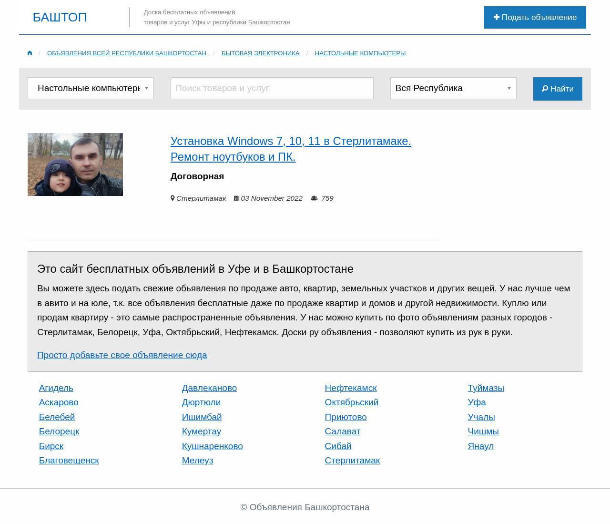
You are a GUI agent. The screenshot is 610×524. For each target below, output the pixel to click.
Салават (343, 431)
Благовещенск (69, 460)
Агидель (56, 388)
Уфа (477, 402)
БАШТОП (60, 17)
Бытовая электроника (261, 53)
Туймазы (486, 388)
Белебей (57, 417)
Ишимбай (202, 417)
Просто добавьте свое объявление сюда (122, 355)
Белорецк (59, 431)
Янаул (481, 446)
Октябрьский (352, 402)
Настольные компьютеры (360, 53)
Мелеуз (198, 460)
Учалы (481, 417)
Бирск (51, 446)
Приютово (346, 417)
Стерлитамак (352, 460)
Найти (558, 88)
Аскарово (59, 402)
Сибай (338, 446)
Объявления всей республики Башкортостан (126, 53)
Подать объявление (535, 17)
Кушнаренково (212, 446)
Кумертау (202, 431)
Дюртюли (201, 402)
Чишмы (483, 431)
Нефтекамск (351, 388)
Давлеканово (209, 388)
